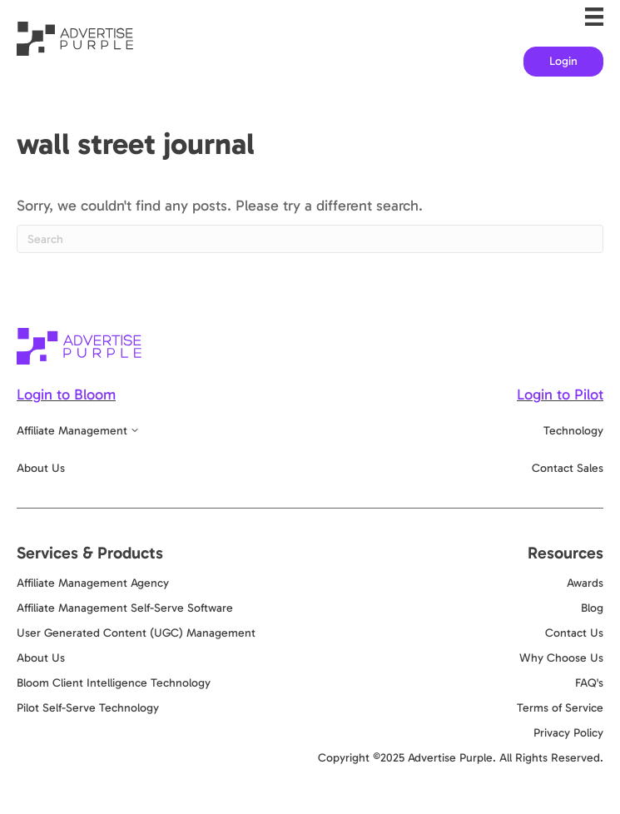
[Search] (310, 239)
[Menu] (594, 16)
